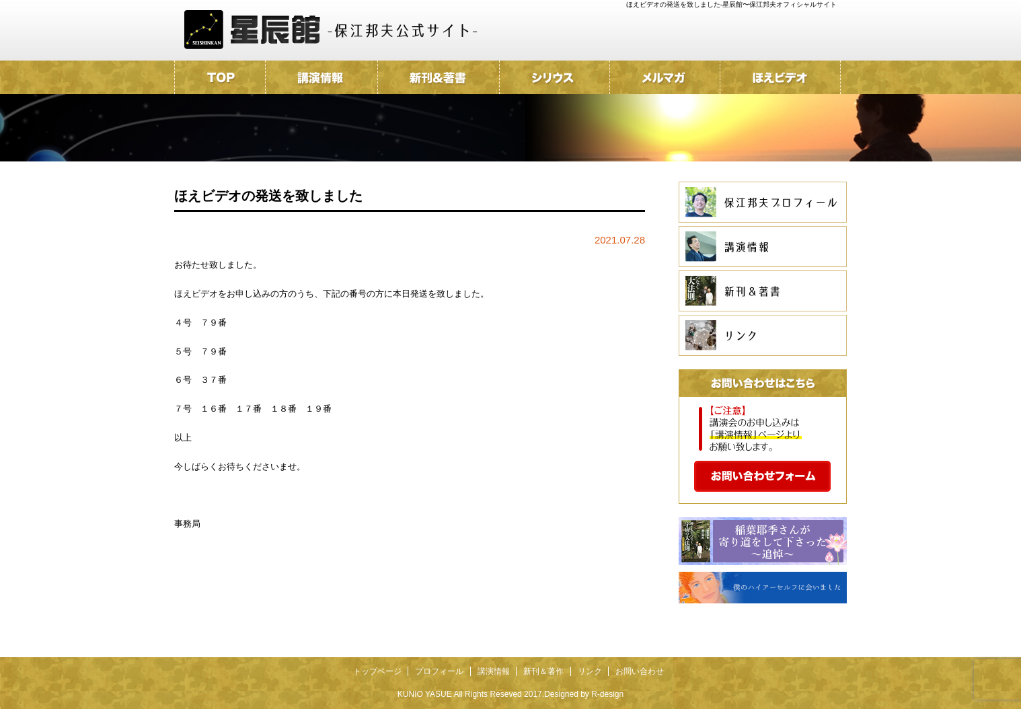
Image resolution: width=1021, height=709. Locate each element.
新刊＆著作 (543, 671)
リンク (590, 671)
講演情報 (494, 671)
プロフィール (439, 671)
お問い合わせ (639, 671)
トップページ (377, 671)
